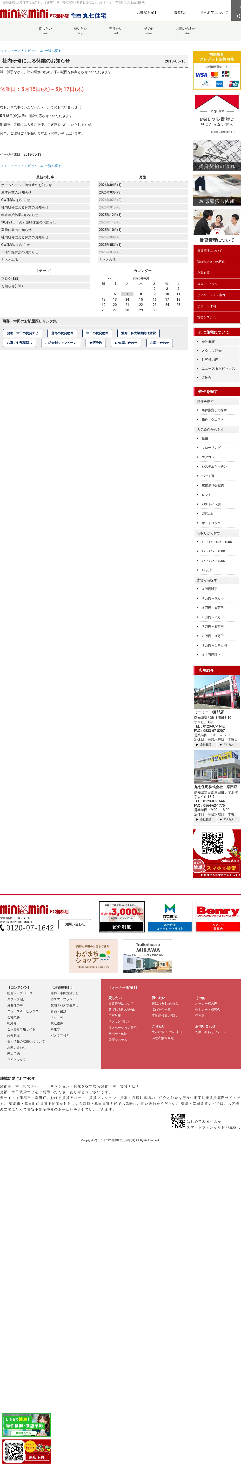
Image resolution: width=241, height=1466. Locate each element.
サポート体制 (206, 306)
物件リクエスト (213, 419)
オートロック (211, 523)
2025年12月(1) (110, 214)
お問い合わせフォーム (211, 1032)
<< (109, 278)
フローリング (211, 448)
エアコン (208, 457)
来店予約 (95, 342)
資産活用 (180, 12)
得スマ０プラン (62, 999)
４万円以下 (209, 589)
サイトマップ (16, 1059)
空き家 (200, 1015)
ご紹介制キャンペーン (60, 342)
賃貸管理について (209, 250)
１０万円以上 (211, 655)
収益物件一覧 (161, 1009)
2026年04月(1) (110, 185)
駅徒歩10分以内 (213, 485)
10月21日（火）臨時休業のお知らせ (28, 222)
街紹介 (206, 377)
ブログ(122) (10, 278)
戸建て (55, 1029)
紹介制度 (13, 1035)
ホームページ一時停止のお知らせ (26, 185)
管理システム (206, 317)
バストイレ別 (211, 504)
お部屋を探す (147, 12)
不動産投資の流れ (164, 1015)
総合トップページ (19, 993)
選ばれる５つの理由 (211, 262)
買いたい (80, 33)
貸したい (45, 33)
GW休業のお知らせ (15, 199)
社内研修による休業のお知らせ (24, 207)
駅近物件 (57, 1023)
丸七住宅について (214, 12)
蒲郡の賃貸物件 (62, 333)
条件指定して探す (214, 410)
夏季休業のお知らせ (16, 192)
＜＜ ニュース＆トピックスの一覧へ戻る (30, 51)
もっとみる (9, 259)
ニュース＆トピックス (218, 368)
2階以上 (207, 513)
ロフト (206, 495)
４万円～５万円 (213, 598)
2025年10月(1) (110, 229)
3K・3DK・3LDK (213, 561)
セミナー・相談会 (207, 1009)
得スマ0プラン (207, 284)
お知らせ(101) (12, 285)
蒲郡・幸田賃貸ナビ (65, 993)
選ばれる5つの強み (165, 1003)
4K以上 (207, 570)
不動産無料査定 (163, 1038)
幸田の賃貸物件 (97, 333)
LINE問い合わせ (126, 342)
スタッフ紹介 (211, 351)
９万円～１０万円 (214, 645)
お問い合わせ (186, 33)
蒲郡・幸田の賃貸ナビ (22, 333)
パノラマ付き (60, 1035)
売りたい (115, 33)
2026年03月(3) (110, 192)
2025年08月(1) (110, 244)
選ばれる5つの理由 (121, 1009)
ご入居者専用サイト (21, 1029)
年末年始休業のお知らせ (19, 214)
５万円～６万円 (213, 608)
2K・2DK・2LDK (213, 551)
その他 (149, 33)
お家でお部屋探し (19, 342)
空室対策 (203, 273)
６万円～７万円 (213, 617)
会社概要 (208, 342)
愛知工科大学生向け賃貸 (138, 333)
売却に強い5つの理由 (167, 1032)
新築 (205, 438)
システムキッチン (214, 466)
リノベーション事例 (211, 295)
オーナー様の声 (206, 1003)
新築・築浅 (58, 1011)
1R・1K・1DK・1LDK (217, 542)
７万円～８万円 (213, 626)
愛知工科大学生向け (65, 1005)
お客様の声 (209, 359)
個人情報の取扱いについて (26, 1041)
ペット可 (208, 476)
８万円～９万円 (213, 636)
